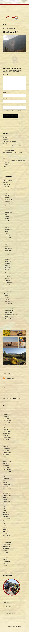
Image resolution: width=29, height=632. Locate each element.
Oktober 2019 (6, 474)
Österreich (7, 250)
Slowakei (7, 267)
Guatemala (7, 212)
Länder (5, 186)
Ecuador (7, 203)
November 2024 (7, 422)
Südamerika (8, 310)
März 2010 (5, 565)
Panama (7, 252)
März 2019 (5, 482)
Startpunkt (6, 156)
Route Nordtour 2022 (8, 150)
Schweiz (7, 263)
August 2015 (6, 548)
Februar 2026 (6, 414)
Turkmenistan (8, 282)
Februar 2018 (6, 501)
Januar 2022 (6, 450)
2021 (6, 299)
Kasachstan (8, 225)
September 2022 (7, 437)
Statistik (5, 158)
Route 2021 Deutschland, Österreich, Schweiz (14, 146)
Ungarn (6, 284)
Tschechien (7, 278)
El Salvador (7, 205)
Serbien (7, 265)
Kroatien (7, 231)
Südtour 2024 (8, 312)
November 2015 (7, 542)
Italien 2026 (8, 303)
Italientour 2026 (7, 139)
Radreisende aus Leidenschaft (11, 613)
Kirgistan (7, 227)
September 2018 (7, 495)
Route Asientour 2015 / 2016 (10, 148)
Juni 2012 (5, 563)
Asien (6, 301)
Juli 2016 (5, 525)
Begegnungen (6, 180)
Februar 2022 (6, 448)
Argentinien (7, 188)
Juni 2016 (5, 527)
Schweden (7, 261)
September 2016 (7, 521)
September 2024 (7, 427)
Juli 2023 (5, 435)
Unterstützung (6, 162)
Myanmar (7, 242)
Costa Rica (7, 199)
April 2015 (5, 557)
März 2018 (5, 499)
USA (6, 287)
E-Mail (5, 98)
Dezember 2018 (7, 489)
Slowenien (7, 270)
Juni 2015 (5, 552)
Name (4, 92)
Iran (6, 216)
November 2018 (7, 491)
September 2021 (7, 452)
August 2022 (6, 439)
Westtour (7, 318)
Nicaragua (7, 246)
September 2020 (7, 461)
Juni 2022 (5, 444)
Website (5, 105)
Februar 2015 (6, 561)
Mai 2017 (5, 510)
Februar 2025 (6, 416)
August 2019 (6, 478)
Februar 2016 (6, 535)
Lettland (7, 235)
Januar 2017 (6, 516)
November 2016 (7, 518)
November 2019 (7, 471)
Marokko (7, 238)
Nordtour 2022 (8, 308)
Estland (7, 208)
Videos (4, 166)
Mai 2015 (5, 555)
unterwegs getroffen (8, 164)
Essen (4, 182)
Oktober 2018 (6, 493)
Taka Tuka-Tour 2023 (10, 314)
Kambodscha (8, 223)
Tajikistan (7, 274)
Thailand (7, 276)
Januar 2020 (6, 467)
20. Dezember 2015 (7, 28)
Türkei (6, 280)
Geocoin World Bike (8, 392)
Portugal (7, 259)
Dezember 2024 (7, 420)
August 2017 (6, 508)
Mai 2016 (5, 529)
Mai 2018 (5, 497)
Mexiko (6, 240)
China (6, 197)
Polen (6, 257)
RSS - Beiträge (10, 378)
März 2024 (5, 429)
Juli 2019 (5, 480)
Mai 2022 (5, 446)
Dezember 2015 (7, 540)
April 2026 (5, 410)
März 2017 (5, 512)
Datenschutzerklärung (14, 11)
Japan (6, 220)
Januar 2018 (6, 503)
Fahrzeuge (5, 184)
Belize (6, 191)
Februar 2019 (6, 484)
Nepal (6, 244)
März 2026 (5, 412)
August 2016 (6, 523)
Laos (6, 233)
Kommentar (6, 74)
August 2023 (6, 433)
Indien (6, 214)
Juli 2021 (5, 457)
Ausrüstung (6, 137)
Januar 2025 (6, 418)
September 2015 (7, 546)
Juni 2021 (5, 459)
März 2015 (5, 559)
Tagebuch (5, 295)
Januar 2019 (6, 486)
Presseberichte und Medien (10, 143)
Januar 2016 (6, 538)
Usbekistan (7, 289)
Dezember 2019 (7, 469)
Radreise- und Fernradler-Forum (11, 398)
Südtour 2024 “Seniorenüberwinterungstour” (14, 160)
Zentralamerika (8, 321)
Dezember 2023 (7, 431)
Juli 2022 (5, 442)
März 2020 (5, 463)
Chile (6, 195)
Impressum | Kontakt (14, 9)
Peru (6, 255)
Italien (6, 218)
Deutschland (8, 201)
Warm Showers (7, 395)
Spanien (7, 272)
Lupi (4, 293)
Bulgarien (7, 193)
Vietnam (7, 291)
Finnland (7, 210)
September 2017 (7, 506)
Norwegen (7, 248)
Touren (4, 297)
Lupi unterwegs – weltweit (9, 141)
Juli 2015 (5, 550)
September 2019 (7, 476)
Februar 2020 (6, 465)
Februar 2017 (6, 514)
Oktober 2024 (6, 425)
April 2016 (5, 531)
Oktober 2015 (6, 544)
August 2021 (6, 454)
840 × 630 (13, 28)
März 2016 (5, 533)
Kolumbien (7, 229)
